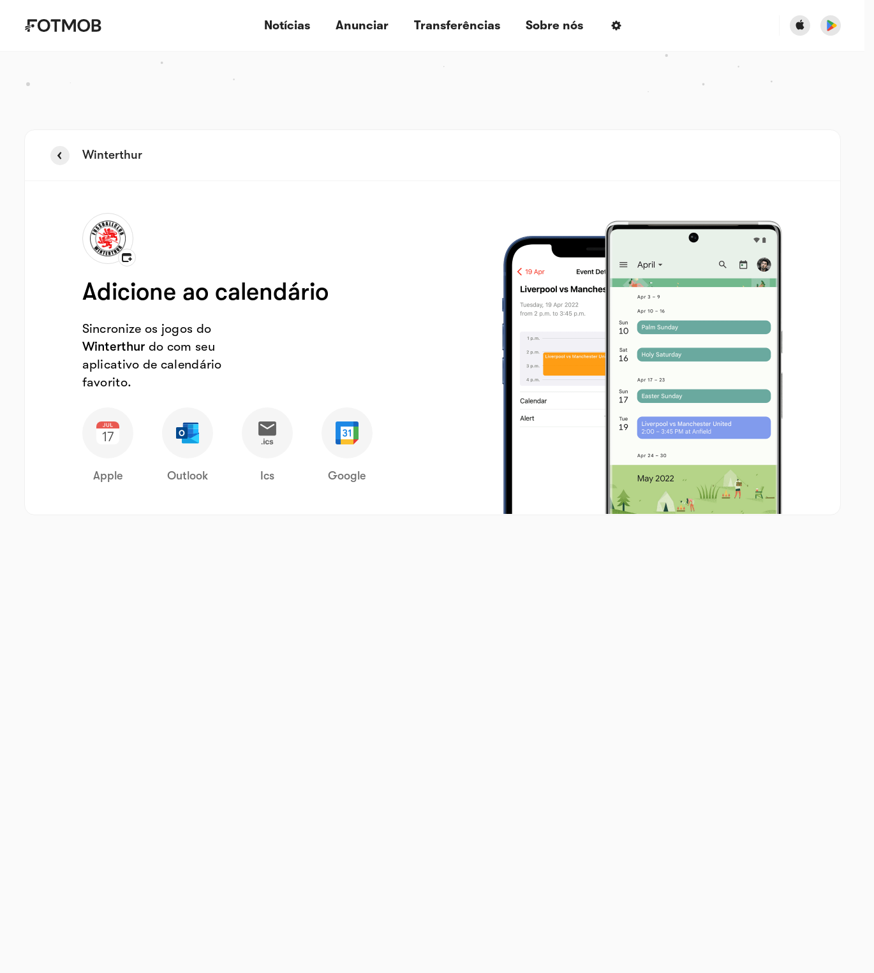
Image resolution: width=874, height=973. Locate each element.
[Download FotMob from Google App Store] (830, 25)
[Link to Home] (72, 25)
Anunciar (362, 26)
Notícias (287, 26)
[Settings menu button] (616, 25)
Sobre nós (554, 26)
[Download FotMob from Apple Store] (800, 25)
